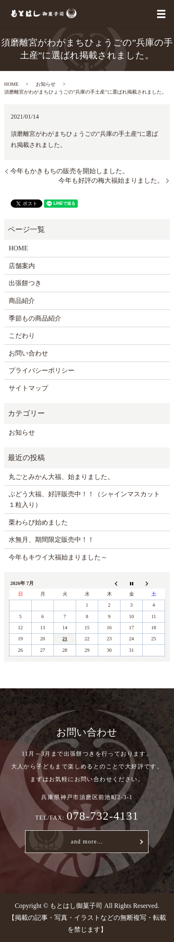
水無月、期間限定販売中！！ (51, 539)
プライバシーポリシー (41, 370)
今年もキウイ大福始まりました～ (58, 557)
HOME (11, 84)
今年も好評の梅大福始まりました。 (111, 180)
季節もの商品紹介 (35, 318)
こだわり (22, 335)
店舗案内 (22, 265)
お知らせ (46, 84)
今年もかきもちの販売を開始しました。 (69, 170)
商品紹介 (22, 300)
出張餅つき (25, 283)
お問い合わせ (28, 353)
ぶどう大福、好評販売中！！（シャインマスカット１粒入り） (84, 499)
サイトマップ (28, 388)
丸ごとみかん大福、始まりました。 (61, 476)
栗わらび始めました (38, 522)
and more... (87, 842)
